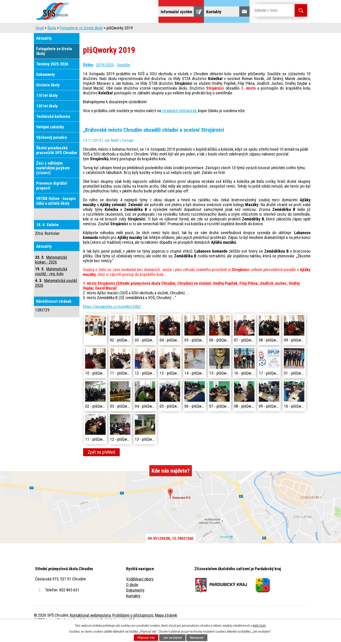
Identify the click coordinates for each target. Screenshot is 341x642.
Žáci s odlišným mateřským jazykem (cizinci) (53, 180)
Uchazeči (109, 29)
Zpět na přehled (101, 465)
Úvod (69, 29)
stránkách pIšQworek (179, 123)
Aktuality (44, 51)
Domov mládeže (140, 29)
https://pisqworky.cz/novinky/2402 (112, 319)
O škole (132, 597)
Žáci (199, 29)
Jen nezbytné (172, 638)
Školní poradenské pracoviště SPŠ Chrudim (56, 163)
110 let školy (47, 108)
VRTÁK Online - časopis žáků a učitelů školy (56, 213)
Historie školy (48, 97)
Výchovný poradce (51, 150)
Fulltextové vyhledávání (282, 29)
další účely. (259, 625)
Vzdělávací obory (140, 591)
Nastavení (197, 638)
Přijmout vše (146, 638)
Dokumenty (45, 87)
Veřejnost (221, 29)
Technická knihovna (53, 129)
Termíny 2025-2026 (52, 76)
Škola (87, 29)
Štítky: (88, 77)
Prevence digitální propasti (51, 198)
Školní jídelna (174, 29)
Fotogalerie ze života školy (81, 40)
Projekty (245, 29)
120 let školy (47, 118)
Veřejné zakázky (50, 139)
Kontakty (133, 608)
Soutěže (123, 77)
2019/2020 (105, 77)
